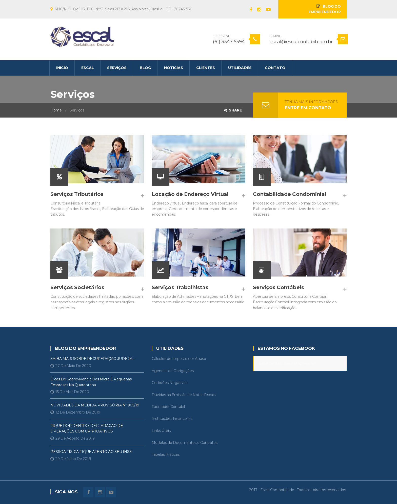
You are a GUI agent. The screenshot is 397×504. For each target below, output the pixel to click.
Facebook (248, 9)
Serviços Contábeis (278, 287)
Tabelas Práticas (166, 454)
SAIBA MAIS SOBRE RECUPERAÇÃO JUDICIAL (92, 358)
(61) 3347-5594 (229, 41)
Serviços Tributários (77, 194)
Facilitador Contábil (168, 406)
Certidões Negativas (169, 382)
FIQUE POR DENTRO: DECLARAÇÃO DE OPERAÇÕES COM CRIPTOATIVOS (86, 428)
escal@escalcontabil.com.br (301, 41)
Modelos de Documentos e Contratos (184, 442)
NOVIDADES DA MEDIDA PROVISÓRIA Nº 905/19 (94, 405)
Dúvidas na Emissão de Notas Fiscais (183, 395)
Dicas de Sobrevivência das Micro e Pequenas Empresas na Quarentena (91, 382)
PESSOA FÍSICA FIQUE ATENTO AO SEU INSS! (91, 451)
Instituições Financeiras (172, 418)
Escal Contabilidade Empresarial (286, 363)
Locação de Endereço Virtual (190, 194)
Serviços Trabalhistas (180, 287)
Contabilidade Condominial (289, 194)
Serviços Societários (77, 287)
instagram (256, 9)
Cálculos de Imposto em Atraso (179, 358)
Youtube (266, 9)
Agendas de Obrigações (173, 371)
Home (56, 110)
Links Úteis (161, 430)
